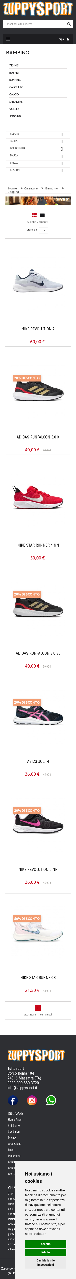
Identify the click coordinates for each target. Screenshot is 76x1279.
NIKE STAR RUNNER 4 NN (38, 545)
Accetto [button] (46, 1244)
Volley (14, 109)
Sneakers (16, 101)
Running (15, 80)
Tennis (14, 65)
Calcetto (16, 87)
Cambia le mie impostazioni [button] (45, 1262)
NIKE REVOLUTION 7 (38, 329)
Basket (14, 72)
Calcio (14, 94)
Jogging (15, 116)
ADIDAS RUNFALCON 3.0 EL (38, 653)
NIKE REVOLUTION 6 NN (38, 869)
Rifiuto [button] (45, 1252)
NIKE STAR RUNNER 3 (38, 977)
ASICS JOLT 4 (38, 761)
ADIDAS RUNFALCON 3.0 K (38, 437)
